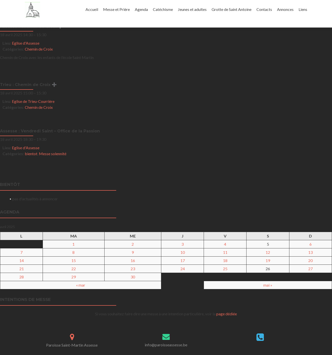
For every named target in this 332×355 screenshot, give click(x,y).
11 (225, 252)
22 (73, 268)
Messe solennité (52, 153)
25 (225, 268)
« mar (80, 285)
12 (268, 252)
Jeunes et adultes (192, 9)
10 (182, 252)
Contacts (264, 9)
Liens (303, 9)
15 (73, 260)
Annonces (285, 9)
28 (21, 276)
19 (268, 260)
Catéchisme (163, 9)
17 (182, 260)
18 (225, 260)
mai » (267, 285)
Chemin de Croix (39, 49)
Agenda (141, 9)
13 (310, 252)
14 (21, 260)
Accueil (91, 9)
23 (133, 268)
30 (133, 276)
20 (310, 260)
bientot (31, 153)
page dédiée (226, 313)
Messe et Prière (116, 9)
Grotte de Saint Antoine (231, 9)
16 (133, 260)
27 (310, 268)
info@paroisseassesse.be (166, 344)
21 (21, 268)
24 (182, 268)
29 (73, 276)
